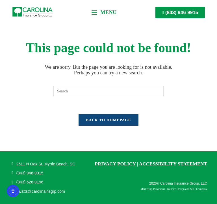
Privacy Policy (115, 164)
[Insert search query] (108, 91)
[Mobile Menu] (104, 12)
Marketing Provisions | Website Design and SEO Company (173, 188)
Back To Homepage (108, 120)
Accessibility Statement (173, 164)
